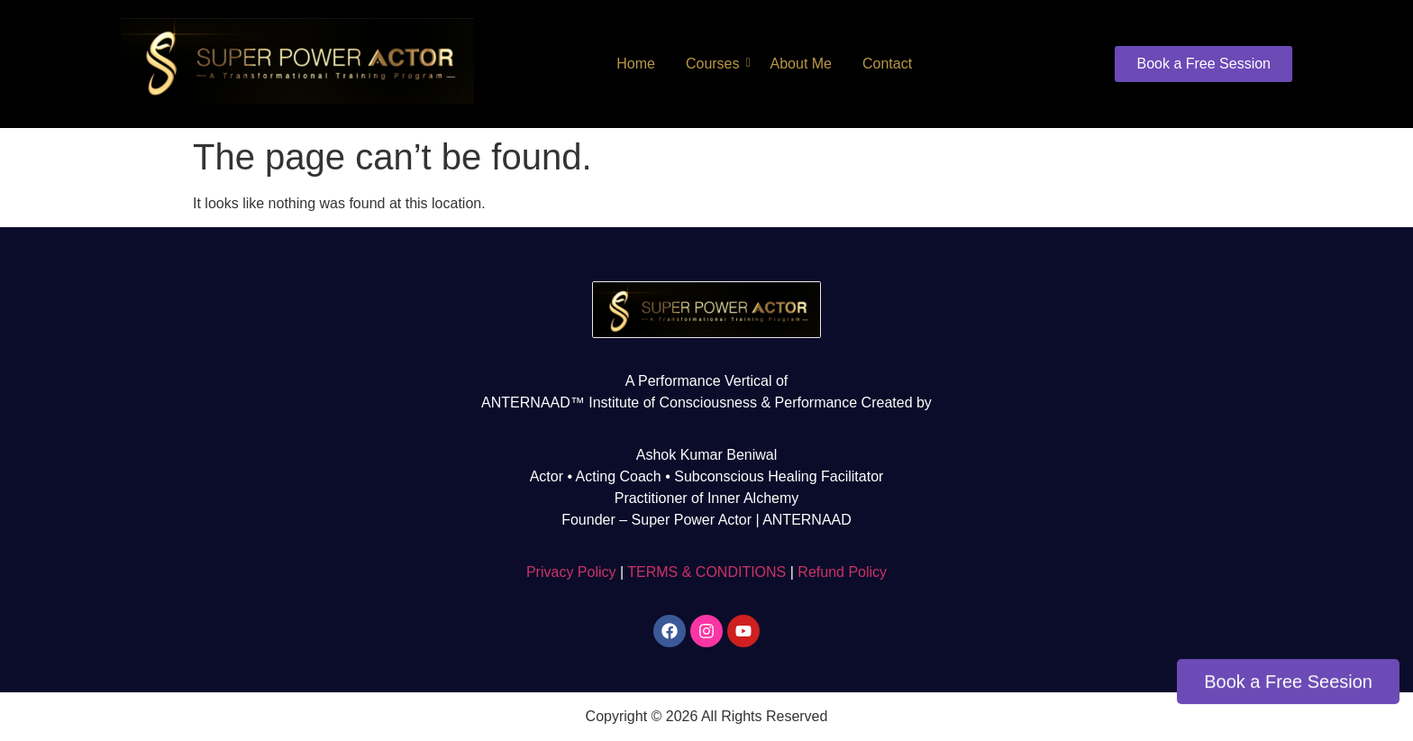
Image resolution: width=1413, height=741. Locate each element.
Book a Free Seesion (1288, 682)
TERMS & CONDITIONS (706, 572)
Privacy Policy (571, 572)
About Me (801, 63)
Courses (716, 63)
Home (635, 63)
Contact (887, 63)
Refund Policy (842, 572)
